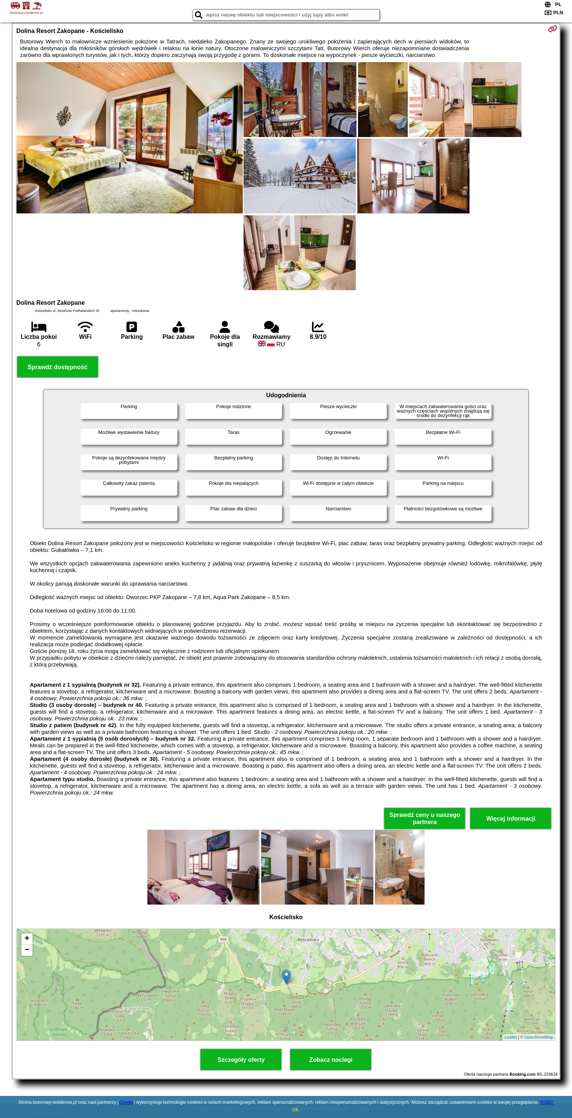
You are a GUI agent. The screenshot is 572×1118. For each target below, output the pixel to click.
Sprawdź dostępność (58, 367)
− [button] (26, 950)
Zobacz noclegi (331, 1060)
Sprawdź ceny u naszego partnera (424, 818)
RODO (547, 1102)
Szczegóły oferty (240, 1060)
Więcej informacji (510, 818)
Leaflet (511, 1037)
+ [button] (26, 939)
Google (126, 1102)
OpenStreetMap (539, 1037)
